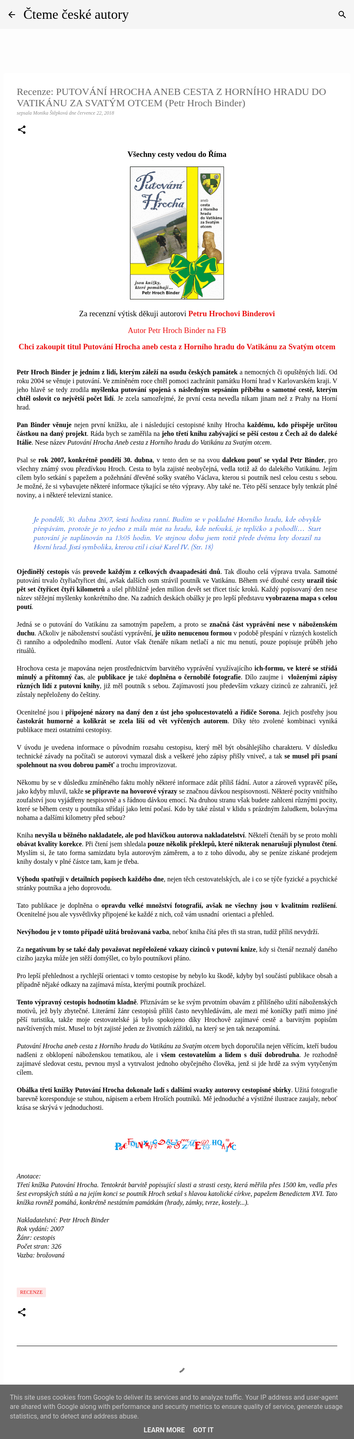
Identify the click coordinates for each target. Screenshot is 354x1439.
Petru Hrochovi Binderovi (231, 313)
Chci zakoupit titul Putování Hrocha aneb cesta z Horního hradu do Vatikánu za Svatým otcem (176, 346)
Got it (203, 1430)
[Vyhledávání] (342, 15)
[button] (22, 130)
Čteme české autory (76, 14)
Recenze (31, 1292)
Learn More (164, 1430)
